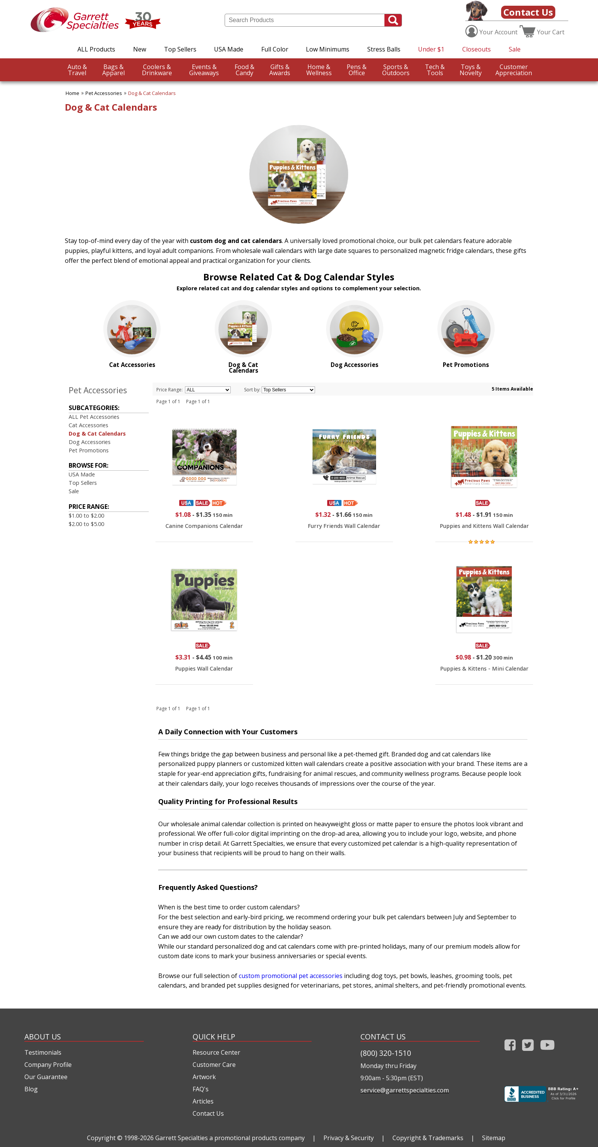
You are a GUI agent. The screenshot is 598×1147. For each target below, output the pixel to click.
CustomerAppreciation (513, 70)
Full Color (274, 49)
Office (357, 70)
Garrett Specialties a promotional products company (230, 1138)
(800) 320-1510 (385, 1053)
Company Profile (48, 1065)
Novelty (471, 70)
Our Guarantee (46, 1077)
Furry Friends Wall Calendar (344, 525)
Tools (435, 70)
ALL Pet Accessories (94, 416)
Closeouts (476, 49)
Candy (244, 70)
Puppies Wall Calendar (204, 668)
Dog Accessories (90, 442)
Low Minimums (327, 49)
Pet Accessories (103, 93)
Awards (279, 70)
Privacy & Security (348, 1138)
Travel (77, 70)
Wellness (319, 70)
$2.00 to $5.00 (86, 524)
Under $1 (431, 49)
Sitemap (493, 1138)
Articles (203, 1101)
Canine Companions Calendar (204, 525)
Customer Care (214, 1065)
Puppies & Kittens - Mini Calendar (484, 668)
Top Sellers (180, 49)
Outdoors (396, 70)
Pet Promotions (89, 450)
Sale (515, 49)
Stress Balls (383, 49)
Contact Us (528, 12)
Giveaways (204, 70)
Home (72, 93)
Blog (31, 1089)
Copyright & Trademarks (427, 1138)
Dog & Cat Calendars (152, 93)
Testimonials (42, 1052)
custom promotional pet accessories (290, 976)
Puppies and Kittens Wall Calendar (484, 525)
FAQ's (201, 1089)
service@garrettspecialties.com (404, 1090)
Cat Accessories (88, 425)
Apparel (113, 70)
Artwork (204, 1077)
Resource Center (216, 1052)
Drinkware (157, 70)
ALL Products (96, 49)
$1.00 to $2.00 (86, 515)
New (139, 49)
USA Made (228, 49)
